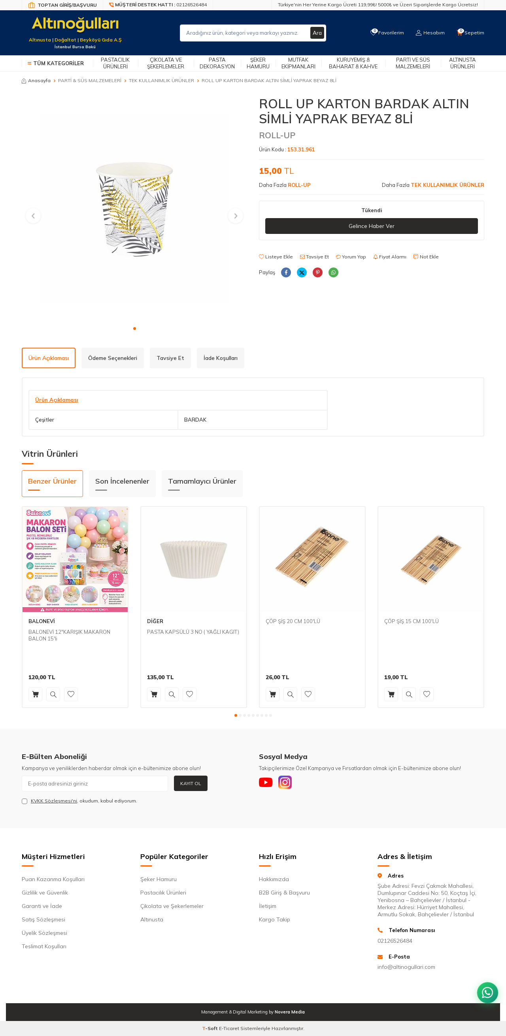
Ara (317, 32)
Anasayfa (36, 80)
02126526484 (395, 940)
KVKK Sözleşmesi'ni (54, 801)
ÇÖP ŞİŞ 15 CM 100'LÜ (411, 621)
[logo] (75, 28)
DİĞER (155, 621)
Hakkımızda (274, 879)
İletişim (267, 906)
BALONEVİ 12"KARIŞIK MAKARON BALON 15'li (69, 635)
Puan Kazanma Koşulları (53, 879)
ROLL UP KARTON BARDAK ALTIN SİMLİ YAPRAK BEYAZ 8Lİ (269, 80)
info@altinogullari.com (406, 966)
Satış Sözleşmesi (43, 919)
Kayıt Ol (190, 783)
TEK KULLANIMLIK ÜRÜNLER (161, 80)
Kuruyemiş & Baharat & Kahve (353, 63)
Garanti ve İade (42, 906)
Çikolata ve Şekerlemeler (165, 63)
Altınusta (151, 919)
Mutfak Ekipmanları (298, 63)
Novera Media (290, 1012)
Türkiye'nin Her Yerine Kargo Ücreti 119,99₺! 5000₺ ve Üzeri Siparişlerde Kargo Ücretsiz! (378, 5)
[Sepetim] (470, 33)
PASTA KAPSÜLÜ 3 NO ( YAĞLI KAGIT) (193, 632)
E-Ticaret (229, 1028)
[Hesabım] (429, 33)
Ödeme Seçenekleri (112, 358)
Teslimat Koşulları (44, 946)
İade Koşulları (221, 358)
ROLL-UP (277, 135)
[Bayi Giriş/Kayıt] (62, 5)
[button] (134, 328)
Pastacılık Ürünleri (115, 63)
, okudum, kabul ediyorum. (79, 801)
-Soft (210, 1028)
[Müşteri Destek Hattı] (158, 5)
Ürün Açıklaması (48, 358)
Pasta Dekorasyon (217, 63)
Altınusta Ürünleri (462, 63)
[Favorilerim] (385, 33)
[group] (134, 208)
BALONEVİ (41, 621)
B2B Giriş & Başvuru (284, 892)
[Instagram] (288, 783)
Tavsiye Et (314, 257)
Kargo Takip (274, 919)
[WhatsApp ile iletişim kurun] (486, 988)
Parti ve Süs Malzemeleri (413, 63)
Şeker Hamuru (258, 63)
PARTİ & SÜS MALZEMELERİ (89, 80)
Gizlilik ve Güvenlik (45, 892)
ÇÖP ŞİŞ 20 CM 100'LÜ (293, 621)
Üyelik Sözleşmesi (44, 932)
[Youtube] (267, 783)
